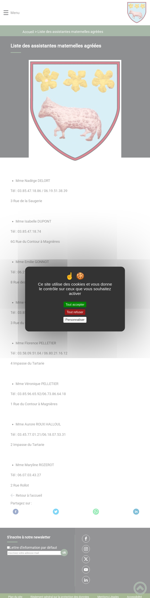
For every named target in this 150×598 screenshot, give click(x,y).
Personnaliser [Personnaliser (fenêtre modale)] (75, 319)
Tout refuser (75, 312)
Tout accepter (75, 304)
